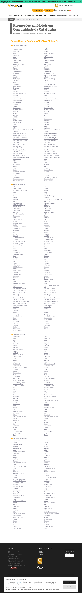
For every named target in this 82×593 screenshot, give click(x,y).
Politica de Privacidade (16, 561)
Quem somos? (14, 552)
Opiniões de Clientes (16, 554)
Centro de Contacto (68, 5)
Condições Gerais (15, 558)
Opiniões (61, 5)
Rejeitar (69, 586)
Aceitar (70, 581)
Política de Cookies (15, 563)
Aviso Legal (13, 556)
